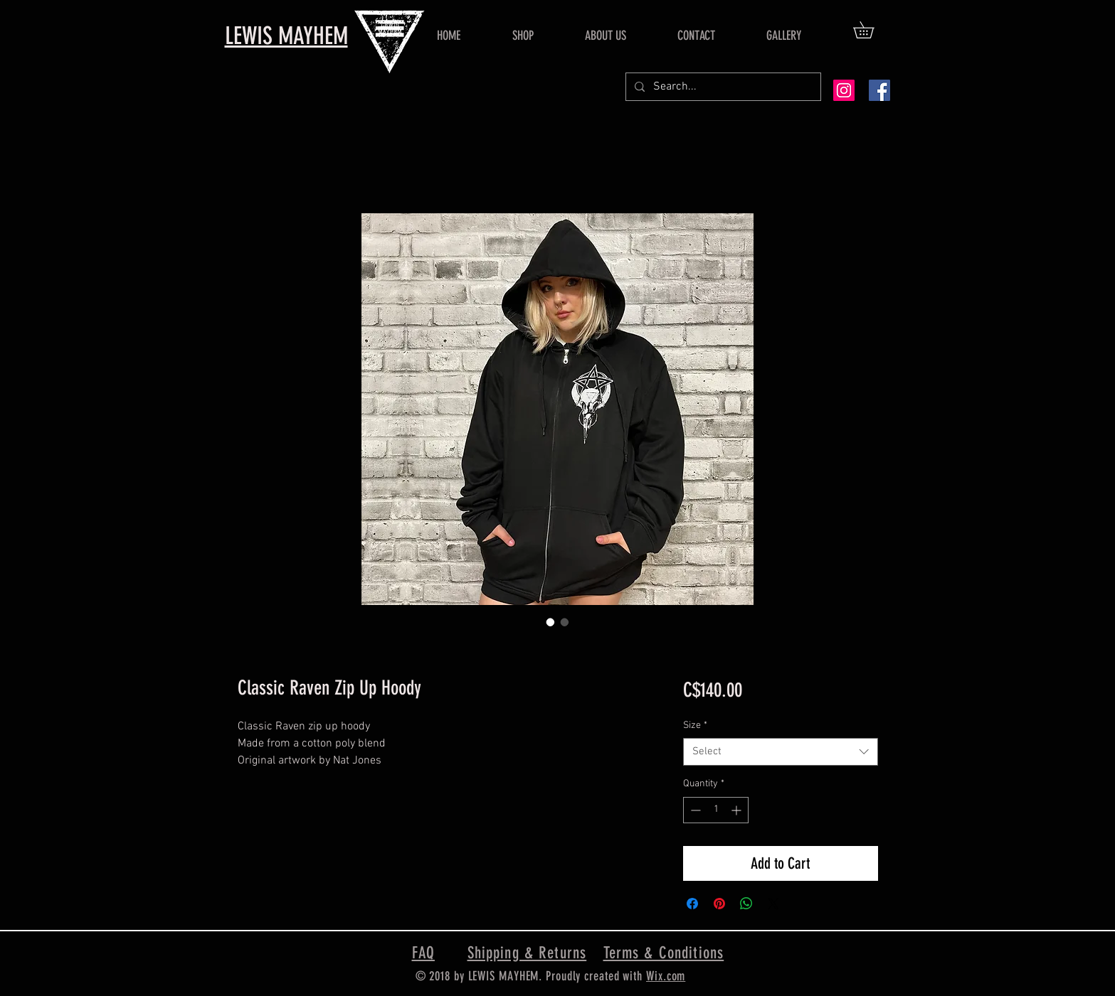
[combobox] (780, 752)
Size (695, 725)
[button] (871, 29)
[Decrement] (694, 810)
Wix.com (665, 976)
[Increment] (737, 810)
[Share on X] (773, 903)
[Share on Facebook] (692, 903)
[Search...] (722, 86)
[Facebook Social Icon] (879, 90)
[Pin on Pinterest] (719, 903)
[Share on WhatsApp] (746, 903)
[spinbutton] (716, 810)
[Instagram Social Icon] (844, 90)
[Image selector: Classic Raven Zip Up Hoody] (551, 622)
